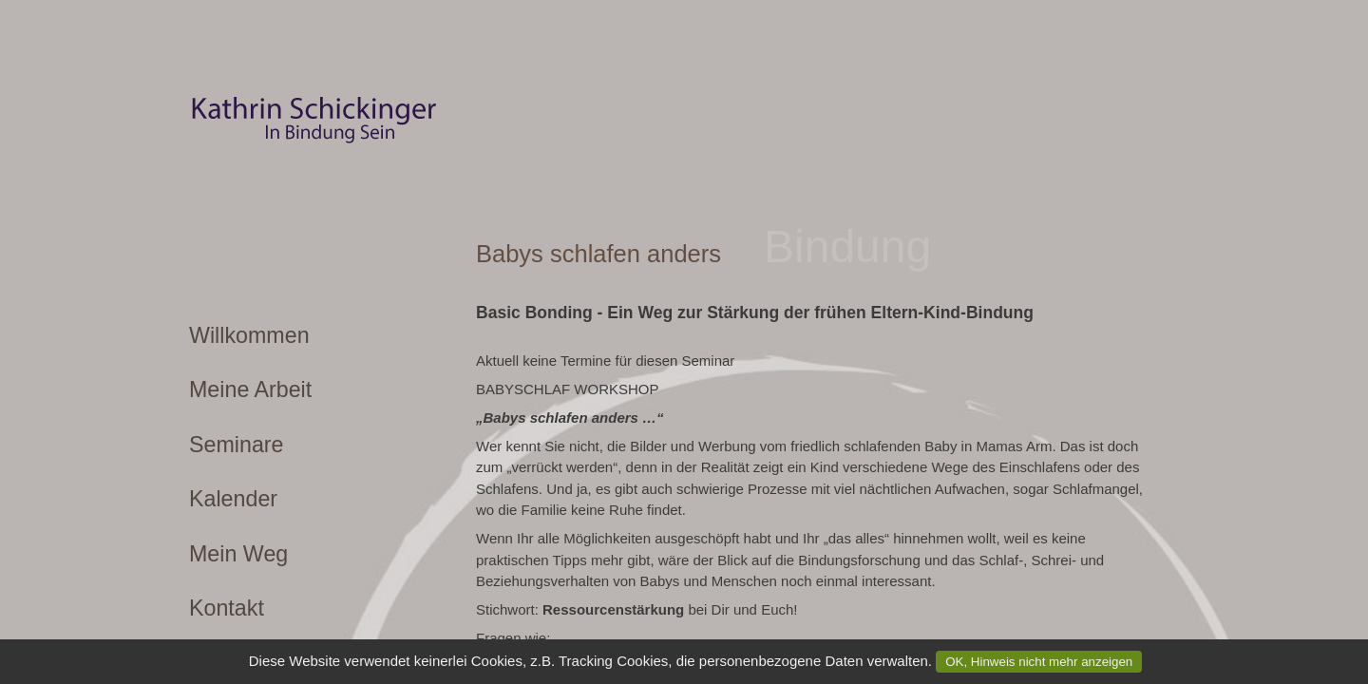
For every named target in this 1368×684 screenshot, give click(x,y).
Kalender (233, 498)
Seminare (236, 444)
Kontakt (226, 608)
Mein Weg (238, 554)
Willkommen (249, 335)
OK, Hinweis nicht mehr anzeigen (1038, 662)
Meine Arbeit (250, 389)
